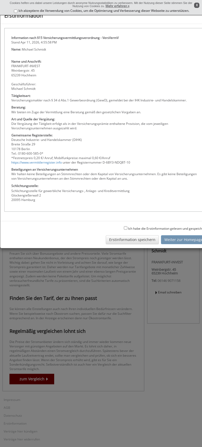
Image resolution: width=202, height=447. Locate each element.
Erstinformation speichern (132, 239)
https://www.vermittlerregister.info (36, 162)
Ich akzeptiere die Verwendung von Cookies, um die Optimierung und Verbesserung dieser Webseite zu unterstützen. (103, 10)
